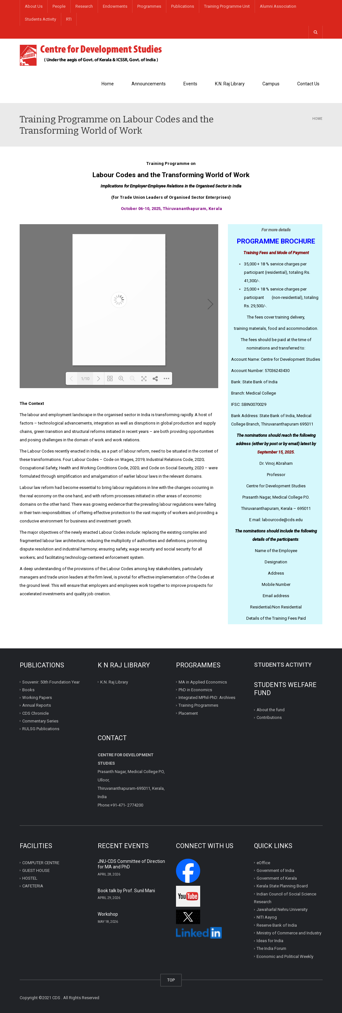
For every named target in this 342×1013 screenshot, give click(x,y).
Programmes (149, 6)
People (59, 6)
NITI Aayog (267, 917)
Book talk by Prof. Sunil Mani (126, 890)
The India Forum (271, 948)
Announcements (149, 83)
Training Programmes (198, 705)
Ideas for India (270, 940)
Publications (182, 6)
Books (28, 689)
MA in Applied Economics (203, 681)
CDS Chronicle (35, 713)
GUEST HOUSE (36, 870)
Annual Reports (36, 705)
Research (84, 6)
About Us (34, 6)
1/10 (85, 378)
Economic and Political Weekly (285, 956)
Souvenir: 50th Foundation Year (51, 681)
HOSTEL (29, 878)
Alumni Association (278, 6)
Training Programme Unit (227, 6)
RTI (69, 19)
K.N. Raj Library (230, 83)
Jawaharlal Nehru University (282, 909)
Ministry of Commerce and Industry (289, 933)
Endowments (115, 6)
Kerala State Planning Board (282, 886)
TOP (171, 980)
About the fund (271, 709)
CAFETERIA (32, 886)
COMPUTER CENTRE (40, 862)
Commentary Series (40, 721)
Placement (188, 713)
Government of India (275, 870)
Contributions (270, 717)
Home (108, 83)
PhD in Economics (195, 689)
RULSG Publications (40, 728)
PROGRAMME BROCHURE (276, 241)
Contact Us (308, 83)
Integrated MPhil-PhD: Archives (207, 697)
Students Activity (40, 19)
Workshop (108, 914)
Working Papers (37, 697)
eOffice (263, 862)
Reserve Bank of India (277, 924)
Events (190, 83)
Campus (270, 83)
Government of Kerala (277, 878)
